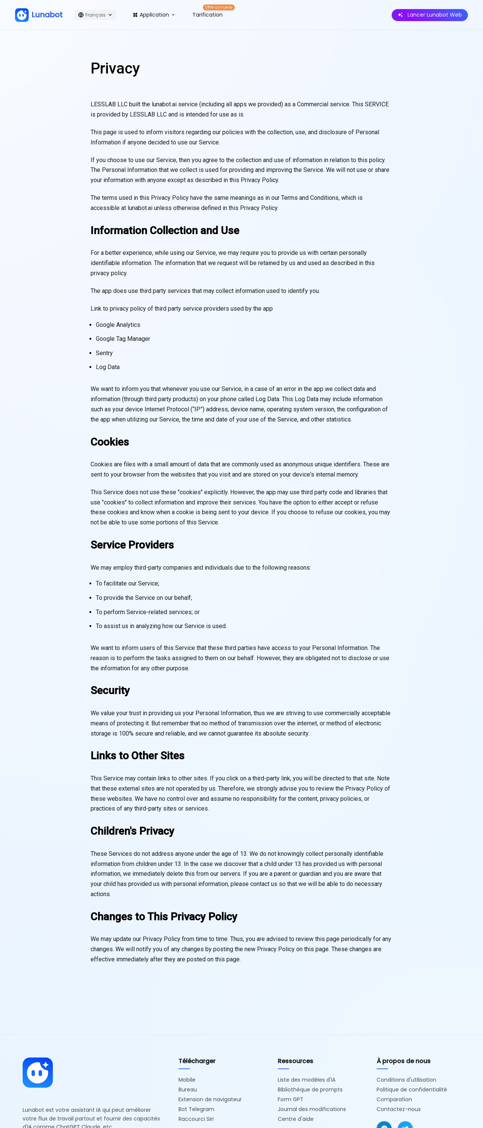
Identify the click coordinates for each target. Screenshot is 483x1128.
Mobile (186, 1080)
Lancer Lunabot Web (430, 14)
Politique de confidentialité (412, 1090)
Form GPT (290, 1099)
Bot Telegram (196, 1109)
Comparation (394, 1099)
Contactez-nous (399, 1109)
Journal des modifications (312, 1109)
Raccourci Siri (196, 1119)
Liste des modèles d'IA (306, 1080)
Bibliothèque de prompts (310, 1090)
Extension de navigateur (210, 1099)
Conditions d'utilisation (406, 1080)
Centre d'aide (296, 1119)
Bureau (187, 1090)
